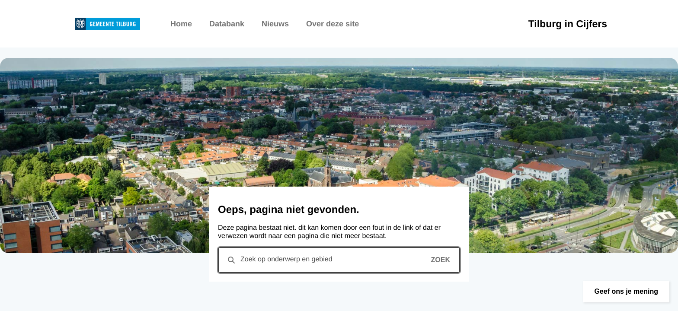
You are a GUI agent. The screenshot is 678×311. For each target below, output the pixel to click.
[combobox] (339, 260)
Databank (226, 23)
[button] (626, 291)
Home (181, 23)
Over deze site (332, 23)
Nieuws (275, 23)
